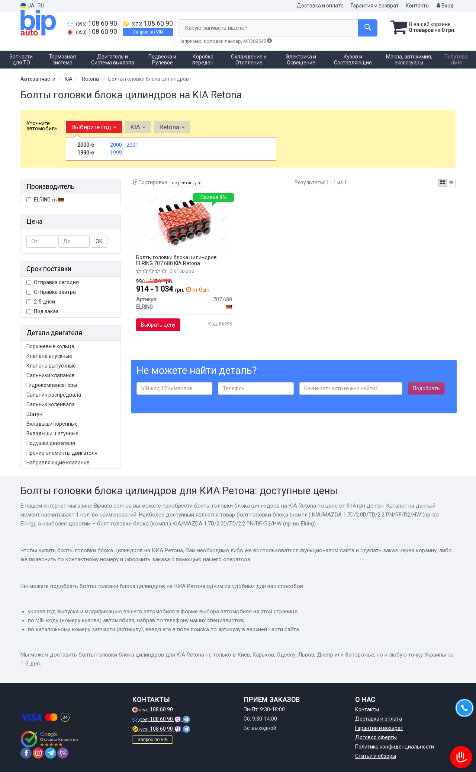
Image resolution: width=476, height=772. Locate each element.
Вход (445, 6)
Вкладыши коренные (52, 424)
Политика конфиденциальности (394, 747)
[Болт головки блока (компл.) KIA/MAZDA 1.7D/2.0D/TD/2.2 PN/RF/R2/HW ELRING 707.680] (184, 223)
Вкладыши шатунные (52, 433)
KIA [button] (138, 127)
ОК (99, 241)
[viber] (62, 753)
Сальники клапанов (50, 375)
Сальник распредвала (53, 395)
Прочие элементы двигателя (61, 453)
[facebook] (26, 753)
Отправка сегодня (52, 282)
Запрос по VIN (148, 32)
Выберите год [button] (93, 127)
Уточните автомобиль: (42, 126)
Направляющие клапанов (58, 463)
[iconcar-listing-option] (451, 183)
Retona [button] (172, 127)
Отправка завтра (51, 292)
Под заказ (42, 311)
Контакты (418, 6)
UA (27, 6)
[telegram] (50, 753)
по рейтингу (186, 182)
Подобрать (426, 388)
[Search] (367, 27)
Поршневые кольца (50, 346)
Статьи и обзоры (375, 756)
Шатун (34, 414)
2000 (116, 145)
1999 (116, 153)
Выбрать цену (158, 325)
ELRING (45, 200)
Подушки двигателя (50, 443)
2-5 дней (40, 302)
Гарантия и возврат (375, 6)
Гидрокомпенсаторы (51, 385)
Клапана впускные (49, 356)
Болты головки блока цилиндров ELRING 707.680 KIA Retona (176, 260)
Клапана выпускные (51, 366)
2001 (132, 145)
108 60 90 (92, 23)
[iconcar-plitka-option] (442, 183)
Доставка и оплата (320, 6)
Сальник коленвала (50, 404)
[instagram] (38, 753)
